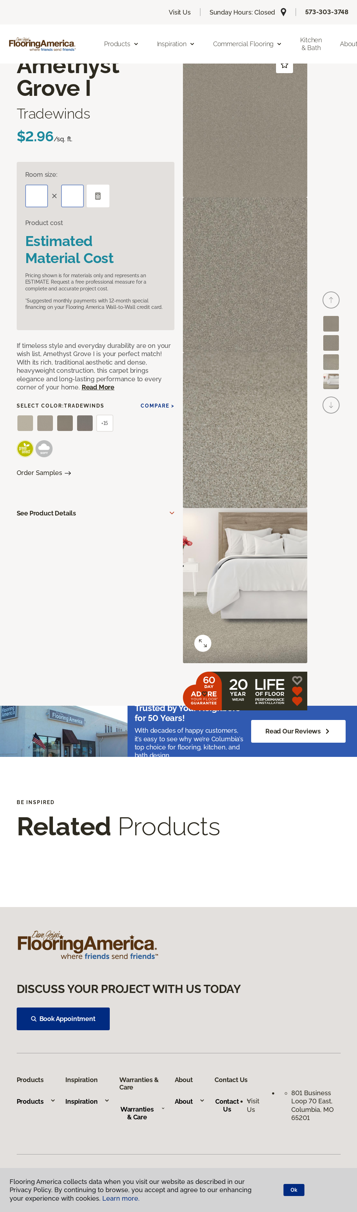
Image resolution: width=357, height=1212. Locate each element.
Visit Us (180, 12)
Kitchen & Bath (311, 43)
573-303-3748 (326, 12)
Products (36, 1101)
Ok (294, 1190)
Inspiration (87, 1101)
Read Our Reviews (298, 731)
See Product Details (46, 513)
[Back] (331, 300)
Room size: (41, 174)
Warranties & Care (142, 1113)
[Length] (36, 196)
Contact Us (232, 1105)
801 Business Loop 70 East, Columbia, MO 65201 (312, 1105)
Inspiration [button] (176, 44)
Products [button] (121, 44)
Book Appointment (63, 1018)
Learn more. (121, 1198)
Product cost (44, 222)
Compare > (157, 406)
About (190, 1101)
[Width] (72, 196)
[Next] (331, 405)
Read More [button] (98, 387)
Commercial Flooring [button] (247, 44)
